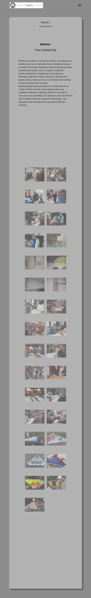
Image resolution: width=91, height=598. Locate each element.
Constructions (45, 26)
